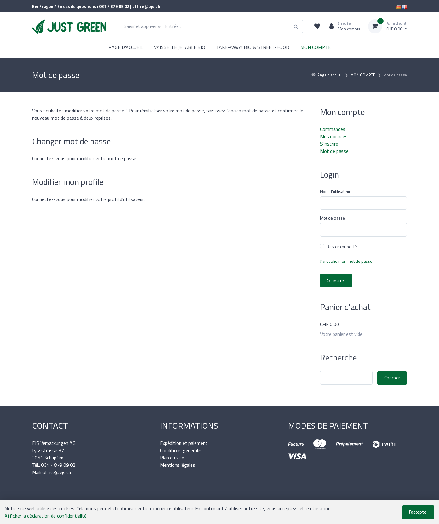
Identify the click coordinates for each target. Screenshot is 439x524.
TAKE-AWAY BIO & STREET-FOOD (252, 47)
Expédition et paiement (184, 443)
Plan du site (172, 457)
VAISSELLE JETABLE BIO (179, 47)
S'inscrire (329, 143)
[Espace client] (342, 26)
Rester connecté (342, 246)
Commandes (332, 129)
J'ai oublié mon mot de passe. (346, 261)
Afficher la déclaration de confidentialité (46, 515)
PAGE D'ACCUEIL (126, 47)
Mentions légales (177, 465)
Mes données (334, 136)
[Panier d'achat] (387, 26)
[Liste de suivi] (317, 26)
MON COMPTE (315, 47)
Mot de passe (334, 151)
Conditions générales (181, 450)
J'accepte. (418, 511)
